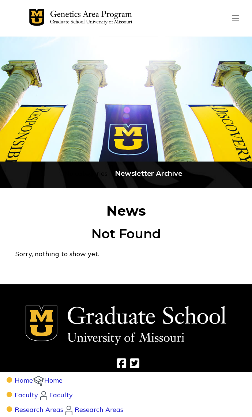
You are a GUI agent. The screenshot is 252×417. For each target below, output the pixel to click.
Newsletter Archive (148, 173)
